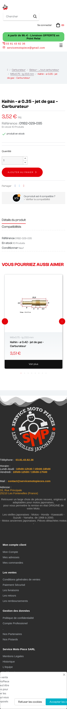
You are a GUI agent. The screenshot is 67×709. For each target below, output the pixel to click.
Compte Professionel (15, 623)
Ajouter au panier (20, 172)
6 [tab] (39, 373)
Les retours (9, 595)
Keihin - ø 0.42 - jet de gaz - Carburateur (27, 344)
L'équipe (8, 666)
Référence (8, 238)
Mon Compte (10, 551)
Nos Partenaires (12, 633)
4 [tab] (32, 373)
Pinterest (23, 186)
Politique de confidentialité (18, 617)
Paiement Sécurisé (14, 584)
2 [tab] (24, 373)
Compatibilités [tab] (11, 227)
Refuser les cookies (30, 701)
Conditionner (10, 248)
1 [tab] (21, 373)
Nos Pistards (10, 639)
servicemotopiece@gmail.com (26, 47)
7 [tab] (42, 373)
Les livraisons (11, 590)
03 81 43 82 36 (14, 43)
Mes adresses (11, 557)
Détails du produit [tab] (14, 220)
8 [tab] (46, 373)
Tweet (19, 186)
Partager (15, 186)
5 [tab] (35, 373)
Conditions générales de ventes (21, 579)
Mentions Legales (13, 656)
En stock (6, 127)
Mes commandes (13, 562)
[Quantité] (12, 160)
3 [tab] (28, 373)
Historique (9, 661)
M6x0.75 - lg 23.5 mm (22, 337)
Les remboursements (15, 600)
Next (62, 321)
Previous (5, 321)
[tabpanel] (33, 321)
